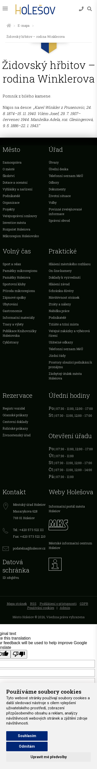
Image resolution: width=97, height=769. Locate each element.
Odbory (54, 182)
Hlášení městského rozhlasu (70, 264)
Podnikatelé (11, 196)
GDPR (84, 604)
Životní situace (60, 196)
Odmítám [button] (27, 746)
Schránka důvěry (61, 291)
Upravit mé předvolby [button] (49, 757)
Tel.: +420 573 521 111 (28, 530)
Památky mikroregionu (20, 271)
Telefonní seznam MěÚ (66, 176)
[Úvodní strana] (8, 25)
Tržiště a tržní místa (64, 324)
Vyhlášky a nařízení (17, 189)
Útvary (54, 162)
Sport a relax (12, 264)
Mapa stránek (17, 604)
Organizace (11, 202)
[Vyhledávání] (89, 9)
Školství (8, 176)
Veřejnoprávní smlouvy (20, 216)
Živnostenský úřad (17, 435)
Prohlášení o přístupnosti (58, 604)
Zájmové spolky (14, 297)
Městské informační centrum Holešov (70, 545)
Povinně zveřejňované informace (65, 211)
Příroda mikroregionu (19, 291)
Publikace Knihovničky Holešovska (19, 333)
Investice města (14, 222)
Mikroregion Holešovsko (21, 236)
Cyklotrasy (11, 342)
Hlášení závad (59, 284)
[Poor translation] (19, 654)
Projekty (9, 209)
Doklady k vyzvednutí (64, 277)
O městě (8, 169)
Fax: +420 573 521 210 (29, 536)
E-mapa (23, 25)
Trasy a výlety (13, 324)
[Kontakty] (81, 9)
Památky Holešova (16, 277)
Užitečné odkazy (61, 342)
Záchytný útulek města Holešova (65, 376)
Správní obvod (59, 220)
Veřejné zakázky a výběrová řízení (69, 333)
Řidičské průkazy (15, 428)
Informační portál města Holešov (67, 508)
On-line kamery (60, 271)
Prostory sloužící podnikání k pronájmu (70, 364)
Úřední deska (58, 169)
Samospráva (12, 162)
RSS (33, 604)
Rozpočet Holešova (16, 229)
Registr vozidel (14, 408)
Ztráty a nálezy (60, 304)
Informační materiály (19, 317)
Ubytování (10, 304)
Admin (65, 608)
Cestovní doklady (15, 422)
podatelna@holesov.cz (29, 548)
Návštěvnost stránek (64, 297)
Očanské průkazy (15, 415)
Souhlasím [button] (27, 736)
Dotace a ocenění (15, 182)
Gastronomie (12, 311)
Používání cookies (40, 608)
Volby (53, 202)
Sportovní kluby (14, 284)
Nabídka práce (59, 311)
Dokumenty (57, 189)
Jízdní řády (57, 355)
